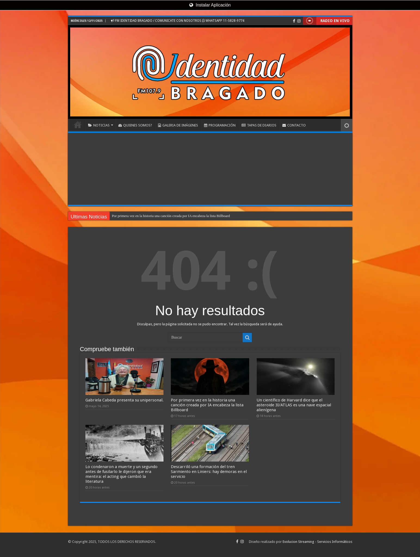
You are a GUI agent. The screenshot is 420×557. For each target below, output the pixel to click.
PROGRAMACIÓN (220, 125)
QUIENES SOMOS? (135, 125)
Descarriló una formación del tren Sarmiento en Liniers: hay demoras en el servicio (209, 471)
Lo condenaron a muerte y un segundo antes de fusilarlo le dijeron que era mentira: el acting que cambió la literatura (121, 474)
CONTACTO (294, 125)
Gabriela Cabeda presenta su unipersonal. (124, 400)
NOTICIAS (99, 125)
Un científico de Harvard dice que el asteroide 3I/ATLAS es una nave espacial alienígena (294, 405)
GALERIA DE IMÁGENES (178, 125)
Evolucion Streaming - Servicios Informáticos (317, 542)
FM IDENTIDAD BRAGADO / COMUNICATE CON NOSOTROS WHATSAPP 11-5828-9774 (177, 21)
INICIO (78, 124)
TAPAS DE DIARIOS (259, 125)
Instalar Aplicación (210, 5)
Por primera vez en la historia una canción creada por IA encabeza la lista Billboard (171, 216)
